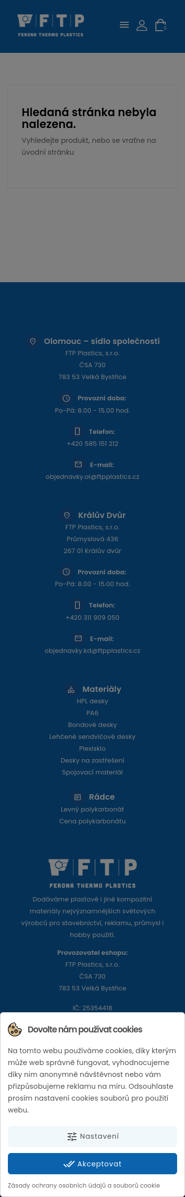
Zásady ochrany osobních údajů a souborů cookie (84, 1185)
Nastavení (92, 1137)
